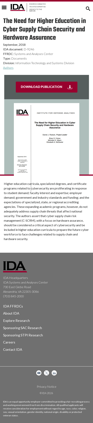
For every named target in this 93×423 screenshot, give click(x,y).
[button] (88, 8)
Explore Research (16, 320)
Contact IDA (12, 349)
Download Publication (49, 88)
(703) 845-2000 (13, 296)
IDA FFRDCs (13, 306)
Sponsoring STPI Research (23, 335)
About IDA (11, 313)
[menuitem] (38, 372)
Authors (8, 67)
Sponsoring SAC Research (22, 328)
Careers (9, 342)
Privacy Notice (46, 386)
